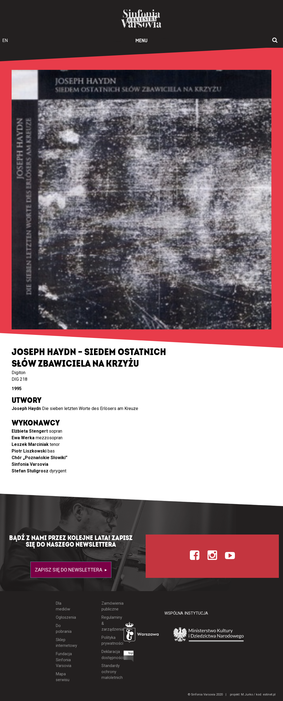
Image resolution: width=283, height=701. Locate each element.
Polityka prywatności (108, 640)
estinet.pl (269, 694)
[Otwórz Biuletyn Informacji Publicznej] (128, 657)
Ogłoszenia (63, 617)
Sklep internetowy (63, 642)
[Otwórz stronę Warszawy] (141, 633)
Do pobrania (63, 628)
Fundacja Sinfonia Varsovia (63, 660)
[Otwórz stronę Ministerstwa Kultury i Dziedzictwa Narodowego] (208, 635)
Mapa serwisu (62, 677)
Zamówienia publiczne (108, 606)
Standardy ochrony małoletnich (108, 671)
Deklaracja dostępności (108, 654)
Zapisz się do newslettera (69, 570)
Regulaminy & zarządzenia (108, 623)
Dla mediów (63, 606)
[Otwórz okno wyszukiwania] (274, 40)
